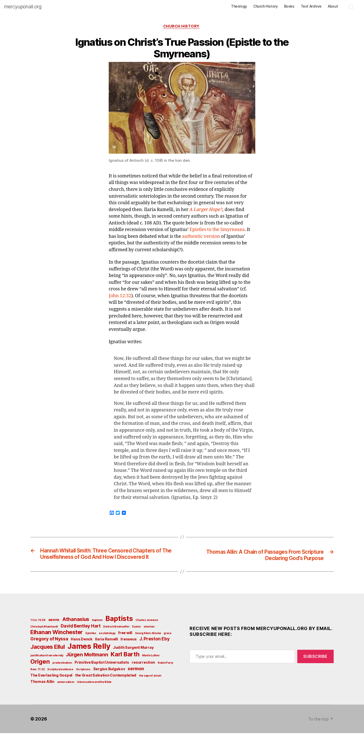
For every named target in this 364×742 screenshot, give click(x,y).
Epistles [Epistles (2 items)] (90, 642)
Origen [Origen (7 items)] (40, 670)
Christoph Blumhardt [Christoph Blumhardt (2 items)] (44, 635)
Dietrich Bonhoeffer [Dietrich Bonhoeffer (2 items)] (116, 635)
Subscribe (315, 665)
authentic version (201, 237)
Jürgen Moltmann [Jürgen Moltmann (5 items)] (87, 663)
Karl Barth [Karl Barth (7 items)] (125, 663)
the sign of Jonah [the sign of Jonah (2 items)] (150, 684)
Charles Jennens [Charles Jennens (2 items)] (146, 629)
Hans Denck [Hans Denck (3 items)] (81, 648)
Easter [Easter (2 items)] (136, 635)
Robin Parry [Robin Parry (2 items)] (165, 671)
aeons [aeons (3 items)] (54, 628)
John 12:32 (120, 296)
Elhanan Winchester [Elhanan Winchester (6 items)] (56, 641)
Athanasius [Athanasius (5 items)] (75, 628)
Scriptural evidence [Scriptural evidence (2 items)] (60, 678)
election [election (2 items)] (149, 635)
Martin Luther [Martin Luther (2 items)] (151, 664)
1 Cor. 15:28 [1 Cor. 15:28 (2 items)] (38, 629)
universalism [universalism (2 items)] (65, 690)
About (333, 6)
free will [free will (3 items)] (125, 641)
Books (289, 6)
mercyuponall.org (22, 6)
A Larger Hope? (206, 210)
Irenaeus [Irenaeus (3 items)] (128, 648)
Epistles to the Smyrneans (217, 231)
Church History (265, 6)
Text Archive (311, 6)
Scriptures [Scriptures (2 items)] (83, 678)
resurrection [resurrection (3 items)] (143, 671)
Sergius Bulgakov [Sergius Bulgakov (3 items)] (109, 678)
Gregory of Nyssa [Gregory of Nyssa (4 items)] (49, 647)
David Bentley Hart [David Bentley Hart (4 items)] (81, 634)
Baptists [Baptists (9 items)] (119, 627)
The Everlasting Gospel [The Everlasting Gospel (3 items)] (51, 684)
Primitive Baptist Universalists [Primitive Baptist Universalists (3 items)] (102, 671)
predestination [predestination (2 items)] (62, 671)
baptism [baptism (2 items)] (97, 629)
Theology (239, 6)
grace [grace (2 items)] (167, 642)
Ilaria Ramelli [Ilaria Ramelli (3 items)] (106, 648)
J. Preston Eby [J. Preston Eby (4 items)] (154, 647)
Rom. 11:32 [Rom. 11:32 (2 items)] (37, 678)
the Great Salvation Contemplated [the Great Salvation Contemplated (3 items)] (105, 684)
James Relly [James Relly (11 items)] (88, 655)
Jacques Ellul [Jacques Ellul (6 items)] (47, 655)
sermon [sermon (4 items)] (136, 677)
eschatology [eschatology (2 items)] (107, 642)
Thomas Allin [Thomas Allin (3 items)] (42, 690)
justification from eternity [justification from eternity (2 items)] (46, 664)
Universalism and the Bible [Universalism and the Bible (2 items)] (94, 690)
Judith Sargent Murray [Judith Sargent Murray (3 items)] (133, 656)
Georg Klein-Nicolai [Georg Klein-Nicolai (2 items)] (148, 642)
